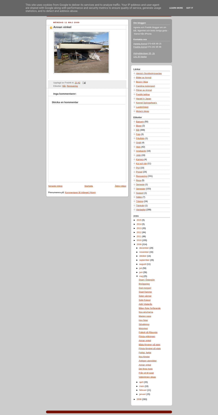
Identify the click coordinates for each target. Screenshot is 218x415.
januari (142, 394)
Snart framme (145, 292)
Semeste (140, 184)
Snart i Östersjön (147, 280)
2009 (139, 244)
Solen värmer (145, 296)
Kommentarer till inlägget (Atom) (80, 192)
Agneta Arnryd (140, 44)
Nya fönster (144, 357)
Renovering (72, 86)
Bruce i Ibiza (142, 82)
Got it (189, 8)
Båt (64, 86)
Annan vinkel (62, 27)
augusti (143, 264)
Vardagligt (141, 210)
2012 (139, 232)
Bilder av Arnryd (143, 77)
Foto (138, 134)
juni (141, 272)
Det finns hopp (146, 369)
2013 (139, 228)
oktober (143, 256)
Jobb (138, 155)
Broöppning (144, 284)
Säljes (139, 197)
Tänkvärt (140, 205)
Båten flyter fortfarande (150, 308)
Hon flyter (143, 320)
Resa (138, 180)
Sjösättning (144, 324)
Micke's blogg (142, 111)
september (144, 260)
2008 (139, 399)
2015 (139, 220)
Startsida (88, 186)
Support (140, 193)
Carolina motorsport (145, 86)
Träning (139, 201)
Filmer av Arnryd (144, 90)
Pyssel (139, 172)
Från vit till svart (146, 373)
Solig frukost (145, 300)
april (141, 382)
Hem (138, 147)
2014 (139, 224)
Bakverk (140, 122)
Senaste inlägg (55, 186)
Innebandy (141, 151)
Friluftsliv (140, 138)
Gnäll (138, 142)
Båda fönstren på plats (149, 345)
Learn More (176, 8)
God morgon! (145, 288)
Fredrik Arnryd (140, 47)
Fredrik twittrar (143, 94)
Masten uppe (145, 316)
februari (143, 390)
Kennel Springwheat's (146, 103)
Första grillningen (147, 336)
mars (142, 386)
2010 (139, 240)
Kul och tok (141, 163)
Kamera (140, 159)
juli (141, 268)
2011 (139, 236)
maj (141, 276)
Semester (140, 189)
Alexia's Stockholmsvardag (149, 73)
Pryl (138, 168)
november (144, 252)
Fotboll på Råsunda (148, 332)
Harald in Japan (143, 99)
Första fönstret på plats (150, 348)
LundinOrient (142, 107)
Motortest (143, 328)
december (144, 248)
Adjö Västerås (145, 304)
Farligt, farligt (145, 353)
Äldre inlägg (120, 186)
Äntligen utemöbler (148, 361)
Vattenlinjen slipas (147, 377)
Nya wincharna (146, 312)
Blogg (139, 126)
